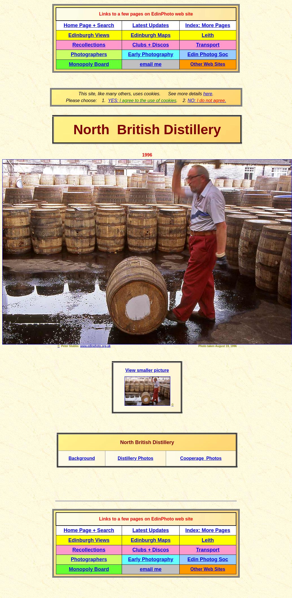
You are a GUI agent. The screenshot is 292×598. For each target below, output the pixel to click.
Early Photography (150, 54)
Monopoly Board (89, 64)
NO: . (207, 100)
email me (151, 64)
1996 (147, 155)
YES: (142, 100)
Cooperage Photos (201, 458)
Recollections (88, 45)
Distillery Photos (135, 458)
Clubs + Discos (150, 45)
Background (82, 458)
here (207, 93)
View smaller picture (147, 370)
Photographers (89, 54)
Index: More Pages (207, 25)
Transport (207, 45)
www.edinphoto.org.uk (95, 346)
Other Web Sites (207, 64)
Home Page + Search (89, 25)
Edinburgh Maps (151, 35)
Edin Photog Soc (208, 54)
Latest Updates (150, 25)
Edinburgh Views (89, 35)
